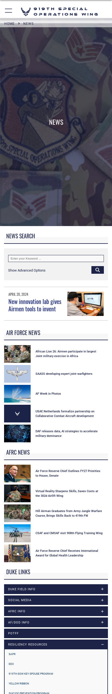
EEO (11, 663)
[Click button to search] (97, 269)
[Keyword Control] (56, 258)
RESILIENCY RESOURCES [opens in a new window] (27, 644)
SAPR (12, 654)
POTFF (13, 633)
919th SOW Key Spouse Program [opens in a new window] (31, 673)
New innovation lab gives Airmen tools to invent (34, 305)
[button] (9, 11)
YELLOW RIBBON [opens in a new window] (19, 683)
